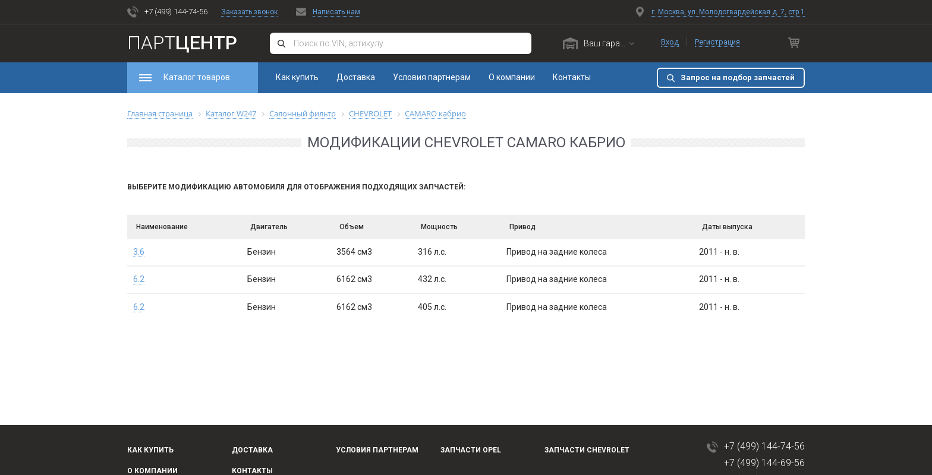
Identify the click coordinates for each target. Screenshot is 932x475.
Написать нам (336, 12)
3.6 (138, 251)
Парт (182, 42)
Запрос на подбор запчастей (738, 77)
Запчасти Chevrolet (586, 450)
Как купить (297, 77)
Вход (670, 41)
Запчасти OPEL (470, 450)
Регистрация (717, 41)
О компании (512, 77)
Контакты (572, 77)
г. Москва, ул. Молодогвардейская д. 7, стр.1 (728, 12)
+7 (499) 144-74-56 (175, 11)
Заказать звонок (249, 12)
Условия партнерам (432, 77)
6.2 (138, 279)
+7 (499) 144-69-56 (764, 462)
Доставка (355, 77)
